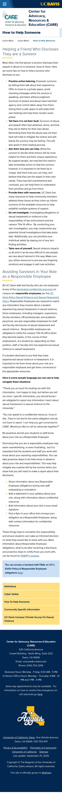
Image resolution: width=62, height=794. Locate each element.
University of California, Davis (19, 737)
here (20, 572)
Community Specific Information (22, 609)
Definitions (10, 586)
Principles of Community (43, 748)
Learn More (8, 40)
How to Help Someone (17, 602)
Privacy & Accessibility (16, 748)
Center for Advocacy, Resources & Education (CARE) (43, 18)
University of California (24, 752)
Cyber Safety (11, 594)
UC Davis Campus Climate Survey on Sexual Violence (29, 619)
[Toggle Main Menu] (4, 4)
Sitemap (43, 752)
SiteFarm (46, 772)
